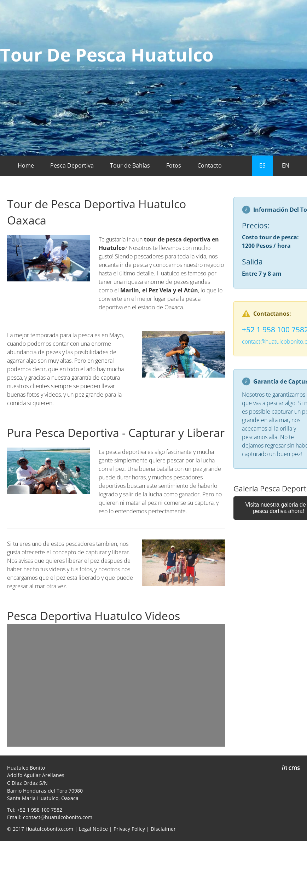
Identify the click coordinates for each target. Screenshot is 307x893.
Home (26, 165)
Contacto (209, 165)
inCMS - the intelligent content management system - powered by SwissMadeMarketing (291, 768)
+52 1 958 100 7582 (39, 809)
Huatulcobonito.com (49, 828)
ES (262, 165)
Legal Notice (93, 828)
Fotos (173, 165)
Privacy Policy (129, 828)
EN (285, 165)
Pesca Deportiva (72, 165)
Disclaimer (163, 828)
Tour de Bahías (130, 165)
